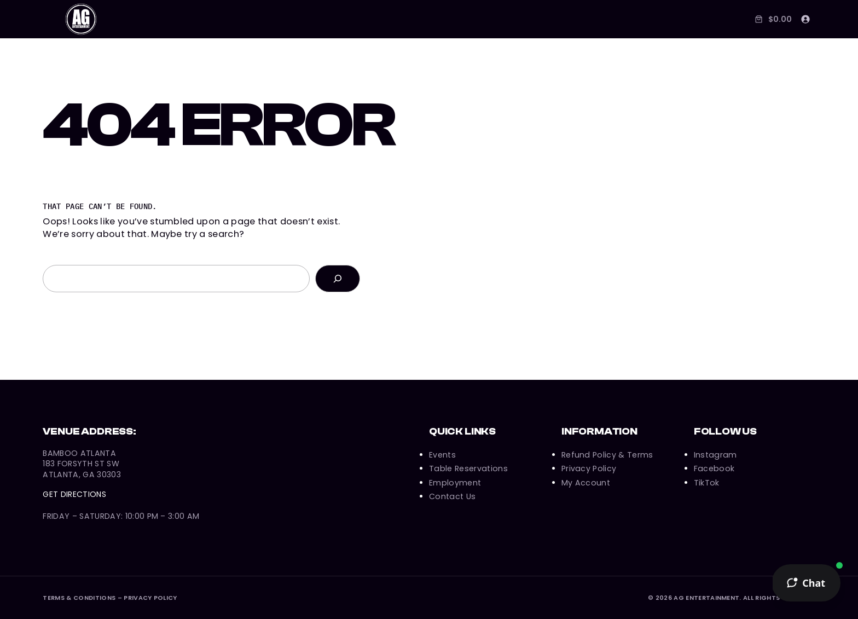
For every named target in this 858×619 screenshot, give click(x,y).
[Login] (805, 18)
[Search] (338, 278)
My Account (585, 482)
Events (442, 454)
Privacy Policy (589, 468)
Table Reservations (468, 468)
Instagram (715, 454)
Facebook (714, 468)
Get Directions (74, 494)
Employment (455, 482)
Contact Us (452, 496)
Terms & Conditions (79, 597)
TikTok (707, 482)
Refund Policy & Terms (607, 454)
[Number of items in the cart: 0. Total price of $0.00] (772, 18)
